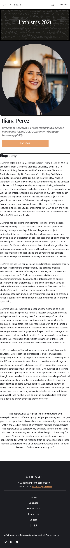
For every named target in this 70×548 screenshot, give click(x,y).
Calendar (33, 503)
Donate (33, 520)
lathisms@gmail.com (42, 487)
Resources (33, 514)
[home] (12, 4)
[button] (63, 4)
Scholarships (33, 509)
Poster (25, 143)
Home (33, 497)
